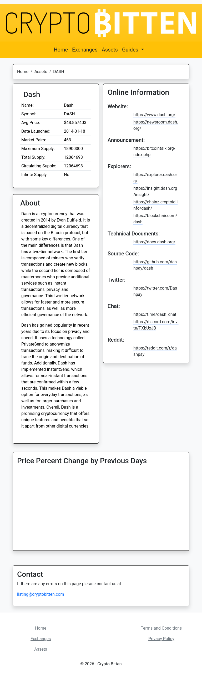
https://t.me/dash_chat (154, 314)
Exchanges (85, 50)
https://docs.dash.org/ (154, 241)
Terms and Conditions (161, 628)
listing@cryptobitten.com (40, 594)
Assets (110, 50)
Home (61, 50)
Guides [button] (131, 50)
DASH (58, 71)
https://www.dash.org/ (154, 114)
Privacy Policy (161, 638)
